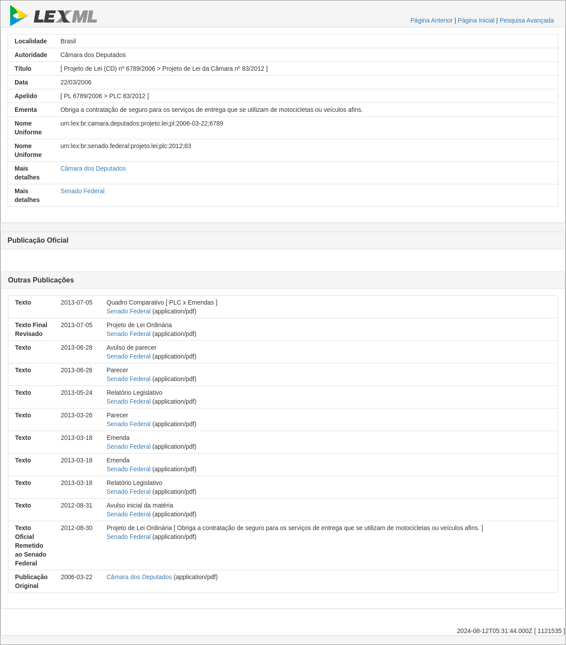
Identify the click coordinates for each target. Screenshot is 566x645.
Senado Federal (83, 191)
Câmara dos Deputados (93, 168)
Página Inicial (476, 20)
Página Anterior (431, 20)
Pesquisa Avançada (527, 20)
